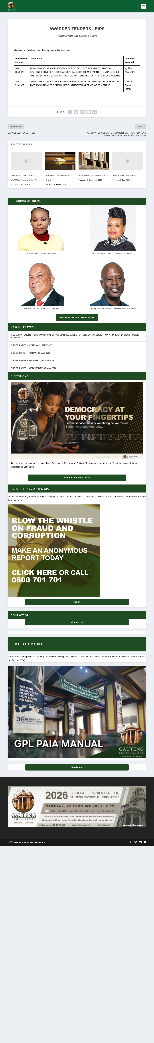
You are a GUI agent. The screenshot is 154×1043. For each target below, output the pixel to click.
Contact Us (77, 622)
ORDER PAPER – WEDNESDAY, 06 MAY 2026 (33, 368)
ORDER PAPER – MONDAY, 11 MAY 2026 (31, 345)
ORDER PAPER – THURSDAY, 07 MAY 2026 (32, 360)
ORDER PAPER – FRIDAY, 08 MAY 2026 (30, 352)
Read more (77, 767)
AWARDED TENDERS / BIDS (94, 175)
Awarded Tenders (88, 36)
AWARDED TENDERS (123, 175)
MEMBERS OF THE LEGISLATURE (77, 317)
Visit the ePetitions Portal (77, 477)
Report (76, 601)
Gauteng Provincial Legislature (30, 842)
